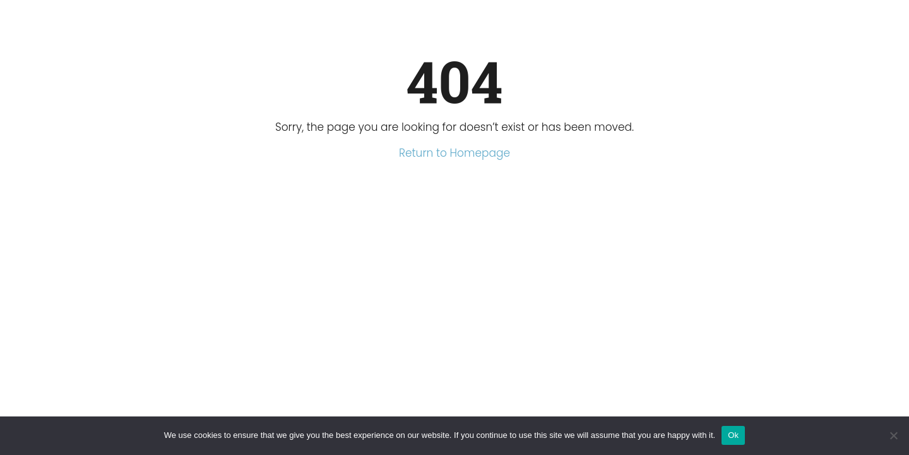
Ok (733, 435)
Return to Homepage (454, 153)
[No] (893, 435)
